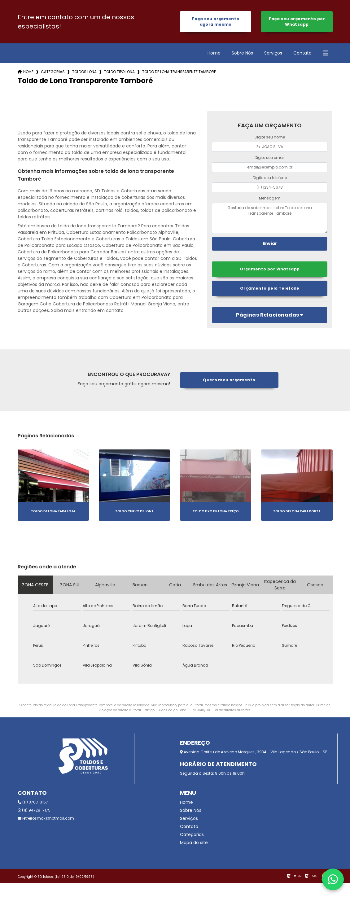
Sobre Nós (242, 53)
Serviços (273, 53)
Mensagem (270, 198)
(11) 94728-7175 (34, 810)
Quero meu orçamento (229, 380)
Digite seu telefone (270, 177)
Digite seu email (270, 157)
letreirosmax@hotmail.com (46, 818)
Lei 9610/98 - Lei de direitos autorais (221, 710)
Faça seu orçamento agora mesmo (215, 21)
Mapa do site (194, 842)
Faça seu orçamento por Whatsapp (297, 21)
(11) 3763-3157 (33, 802)
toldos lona (84, 71)
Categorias (53, 71)
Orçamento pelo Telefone (270, 288)
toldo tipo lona (119, 71)
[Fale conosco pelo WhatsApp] (333, 879)
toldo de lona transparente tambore (179, 71)
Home (214, 53)
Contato (302, 53)
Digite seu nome (270, 137)
